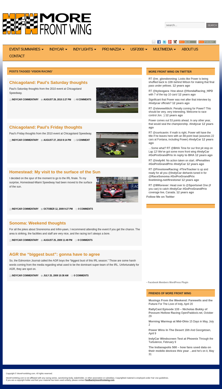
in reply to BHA (184, 155)
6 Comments (84, 99)
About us (190, 49)
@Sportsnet (194, 185)
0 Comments (85, 209)
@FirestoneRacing (165, 169)
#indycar (154, 103)
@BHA (175, 148)
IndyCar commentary (25, 99)
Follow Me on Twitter (160, 196)
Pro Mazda (114, 49)
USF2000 (139, 49)
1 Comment (83, 140)
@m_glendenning (165, 78)
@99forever (160, 185)
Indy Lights (85, 49)
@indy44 (159, 160)
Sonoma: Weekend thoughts (37, 223)
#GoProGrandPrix (161, 155)
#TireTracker (188, 169)
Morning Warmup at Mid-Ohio (169, 321)
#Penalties (203, 160)
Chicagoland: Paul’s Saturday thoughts (48, 82)
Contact (17, 56)
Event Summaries (27, 49)
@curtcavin (160, 132)
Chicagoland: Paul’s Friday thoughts (45, 127)
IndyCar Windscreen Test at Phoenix (173, 338)
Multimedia (165, 49)
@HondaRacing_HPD (198, 91)
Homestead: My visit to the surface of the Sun (54, 172)
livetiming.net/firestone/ (165, 180)
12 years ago (181, 85)
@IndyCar (175, 172)
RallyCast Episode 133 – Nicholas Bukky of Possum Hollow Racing (178, 311)
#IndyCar (195, 139)
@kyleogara (161, 91)
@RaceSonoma (159, 176)
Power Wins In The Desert (166, 330)
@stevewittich (162, 108)
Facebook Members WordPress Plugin (168, 282)
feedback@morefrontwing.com (100, 380)
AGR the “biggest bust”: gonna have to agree (54, 254)
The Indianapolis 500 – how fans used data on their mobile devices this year (180, 349)
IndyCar (59, 49)
